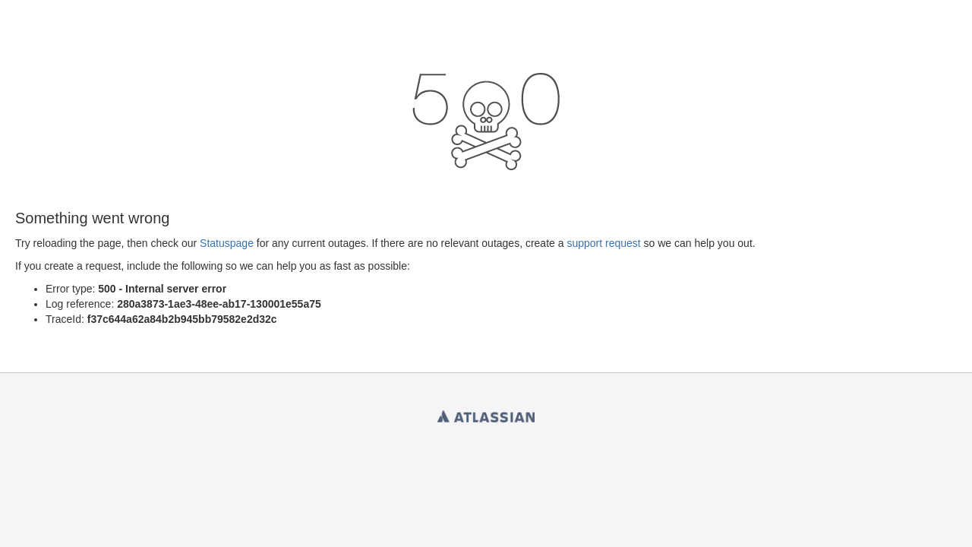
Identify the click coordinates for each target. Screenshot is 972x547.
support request (603, 243)
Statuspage (227, 243)
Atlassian (486, 413)
